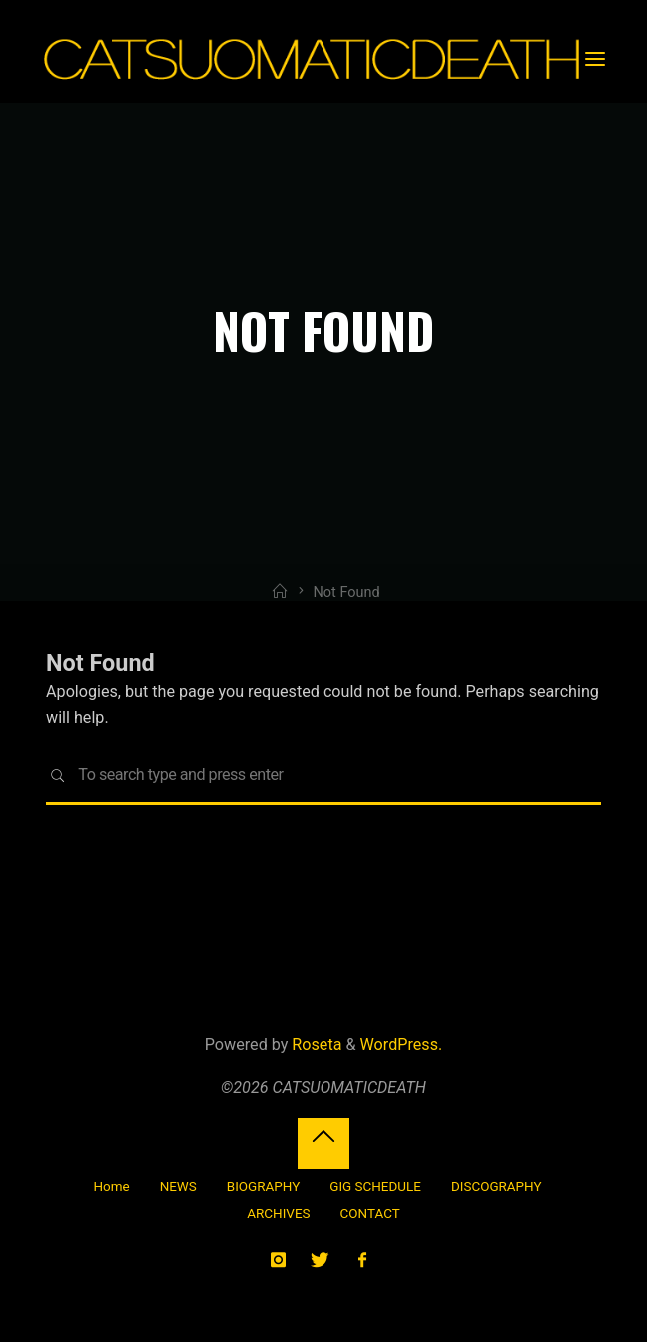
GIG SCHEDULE (375, 1186)
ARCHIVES (278, 1213)
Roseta (314, 1044)
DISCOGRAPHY (496, 1186)
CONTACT (370, 1213)
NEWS (178, 1186)
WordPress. (401, 1044)
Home (111, 1186)
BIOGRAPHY (263, 1186)
